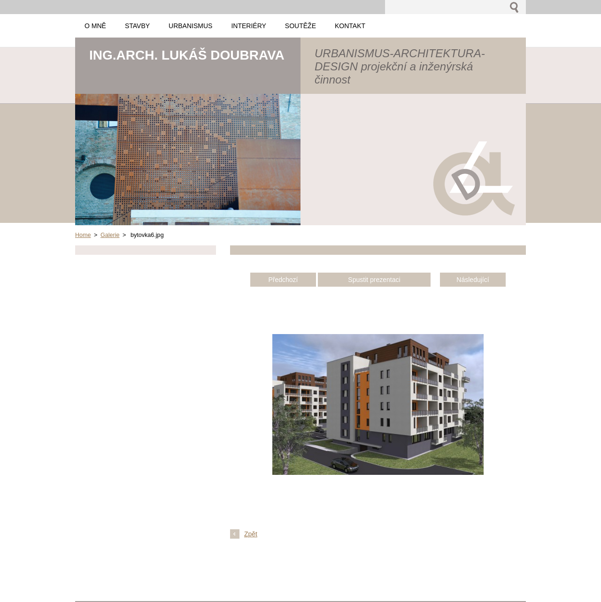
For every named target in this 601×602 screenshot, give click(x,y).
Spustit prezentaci (374, 279)
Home (83, 235)
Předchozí (283, 279)
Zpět (250, 534)
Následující (472, 279)
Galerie (110, 235)
